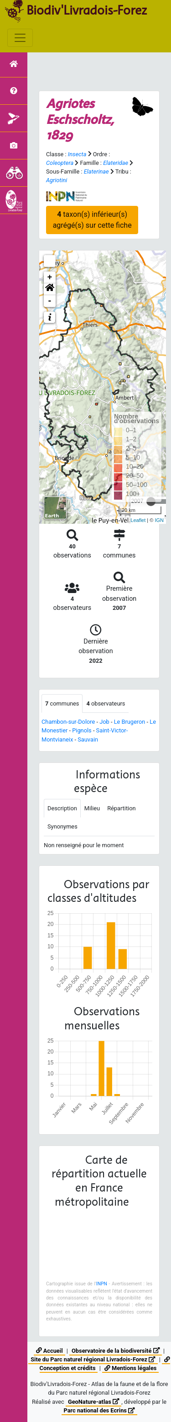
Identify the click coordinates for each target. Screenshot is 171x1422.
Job (104, 721)
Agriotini (56, 180)
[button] (50, 289)
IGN (159, 520)
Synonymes (62, 826)
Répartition (121, 808)
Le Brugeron (129, 721)
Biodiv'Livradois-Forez (86, 10)
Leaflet (137, 520)
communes (62, 703)
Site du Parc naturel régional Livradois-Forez (93, 1359)
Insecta (77, 154)
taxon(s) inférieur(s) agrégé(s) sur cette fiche (92, 220)
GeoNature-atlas (93, 1401)
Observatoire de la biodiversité (116, 1350)
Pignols (81, 730)
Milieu (92, 808)
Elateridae (115, 162)
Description (62, 808)
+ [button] (49, 277)
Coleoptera (59, 162)
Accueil (49, 1350)
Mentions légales (130, 1368)
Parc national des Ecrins (99, 1410)
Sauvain (88, 739)
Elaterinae (96, 171)
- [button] (49, 301)
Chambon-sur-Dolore (68, 721)
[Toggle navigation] (20, 38)
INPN (101, 1284)
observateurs (105, 703)
